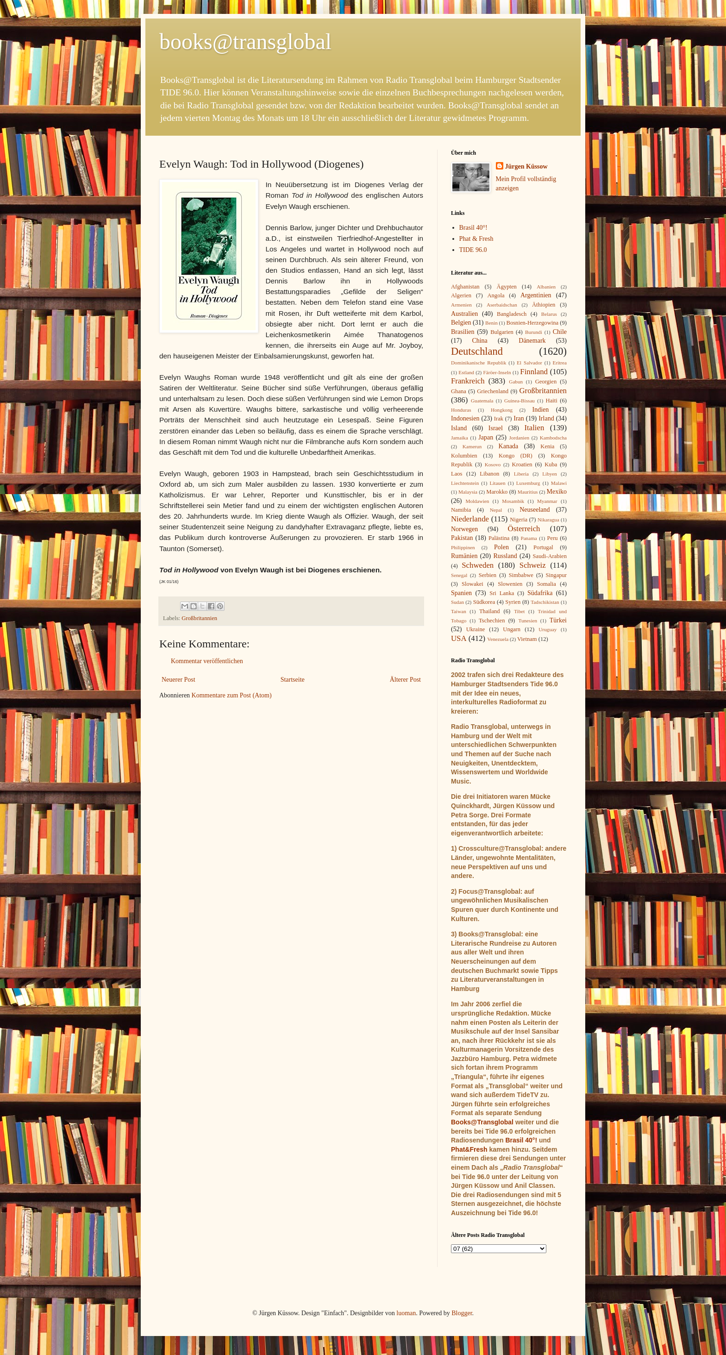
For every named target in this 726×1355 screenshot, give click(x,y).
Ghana (458, 391)
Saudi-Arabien (550, 556)
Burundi (533, 332)
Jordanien (519, 437)
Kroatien (522, 464)
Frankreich (468, 380)
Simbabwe (521, 575)
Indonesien (465, 418)
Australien (464, 313)
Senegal (459, 575)
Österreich (524, 528)
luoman (406, 1313)
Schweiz (532, 565)
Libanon (489, 473)
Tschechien (492, 620)
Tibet (519, 611)
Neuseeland (534, 509)
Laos (456, 473)
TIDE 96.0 (473, 249)
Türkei (558, 620)
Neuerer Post (178, 679)
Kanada (509, 446)
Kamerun (472, 446)
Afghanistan (465, 286)
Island (459, 428)
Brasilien (463, 331)
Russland (505, 555)
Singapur (556, 575)
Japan (485, 437)
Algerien (461, 295)
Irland (546, 418)
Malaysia (467, 492)
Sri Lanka (501, 593)
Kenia (547, 446)
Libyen (549, 474)
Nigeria (518, 519)
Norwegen (464, 529)
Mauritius (528, 492)
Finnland (534, 371)
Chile (560, 331)
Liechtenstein (465, 483)
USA (459, 638)
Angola (495, 295)
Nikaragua (548, 519)
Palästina (498, 538)
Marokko (496, 492)
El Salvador (529, 362)
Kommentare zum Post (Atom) (232, 695)
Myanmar (547, 501)
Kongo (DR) (515, 455)
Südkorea (484, 602)
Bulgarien (501, 332)
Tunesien (527, 620)
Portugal (543, 547)
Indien (540, 409)
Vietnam (527, 639)
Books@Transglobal (482, 1122)
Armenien (461, 304)
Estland (466, 372)
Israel (495, 428)
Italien (534, 427)
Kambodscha (553, 437)
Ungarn (511, 629)
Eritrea (560, 362)
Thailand (489, 611)
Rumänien (464, 555)
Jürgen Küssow (526, 166)
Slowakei (472, 584)
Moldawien (477, 501)
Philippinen (463, 547)
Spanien (461, 593)
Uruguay (547, 629)
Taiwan (458, 611)
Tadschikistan (545, 602)
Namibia (461, 510)
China (479, 340)
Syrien (512, 602)
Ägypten (507, 286)
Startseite (293, 679)
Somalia (546, 584)
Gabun (516, 381)
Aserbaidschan (502, 304)
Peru (552, 538)
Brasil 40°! (473, 227)
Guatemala (482, 400)
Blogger (461, 1313)
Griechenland (492, 391)
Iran (518, 418)
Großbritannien (199, 618)
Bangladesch (511, 314)
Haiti (551, 400)
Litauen (497, 483)
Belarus (549, 314)
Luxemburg (528, 483)
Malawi (559, 483)
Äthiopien (543, 304)
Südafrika (539, 593)
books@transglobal (245, 41)
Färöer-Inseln (497, 372)
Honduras (461, 410)
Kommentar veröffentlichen (207, 661)
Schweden (478, 565)
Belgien (461, 322)
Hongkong (502, 410)
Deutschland (477, 351)
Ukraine (475, 629)
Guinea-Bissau (519, 400)
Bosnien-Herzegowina (533, 323)
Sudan (457, 602)
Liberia (521, 474)
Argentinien (535, 295)
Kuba (550, 464)
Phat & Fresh (476, 238)
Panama (528, 538)
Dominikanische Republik (478, 362)
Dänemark (532, 340)
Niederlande (470, 518)
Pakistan (462, 537)
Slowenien (510, 584)
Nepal (496, 510)
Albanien (546, 286)
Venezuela (497, 639)
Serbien (487, 575)
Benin (491, 323)
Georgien (546, 381)
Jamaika (459, 437)
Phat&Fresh (469, 1149)
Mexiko (556, 491)
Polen (501, 547)
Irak (498, 418)
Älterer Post (405, 679)
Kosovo (493, 464)
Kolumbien (464, 455)
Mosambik (513, 501)
